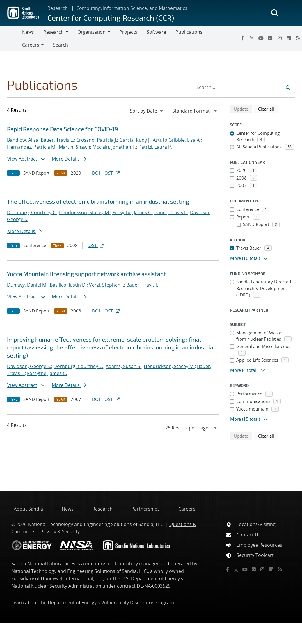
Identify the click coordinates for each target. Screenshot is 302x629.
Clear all (268, 108)
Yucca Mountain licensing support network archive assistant (86, 273)
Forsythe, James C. (132, 212)
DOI (96, 173)
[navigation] (147, 111)
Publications (188, 32)
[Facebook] (242, 38)
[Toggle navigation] (11, 38)
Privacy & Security (60, 531)
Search (60, 45)
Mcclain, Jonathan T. (114, 147)
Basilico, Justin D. (68, 285)
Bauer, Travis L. (57, 140)
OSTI (112, 173)
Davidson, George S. (29, 366)
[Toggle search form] (274, 12)
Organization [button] (91, 32)
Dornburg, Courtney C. (32, 212)
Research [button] (53, 32)
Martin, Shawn (74, 147)
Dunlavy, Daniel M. (27, 285)
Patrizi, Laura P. (155, 147)
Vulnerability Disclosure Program (137, 602)
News (28, 32)
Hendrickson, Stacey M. (84, 212)
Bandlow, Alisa (22, 140)
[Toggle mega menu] (292, 12)
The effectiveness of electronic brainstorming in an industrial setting (98, 201)
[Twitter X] (251, 38)
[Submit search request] (288, 87)
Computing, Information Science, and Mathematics (131, 8)
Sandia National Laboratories (43, 563)
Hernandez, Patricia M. (31, 147)
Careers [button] (30, 45)
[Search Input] (244, 87)
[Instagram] (279, 38)
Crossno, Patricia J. (96, 140)
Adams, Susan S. (123, 366)
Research (57, 8)
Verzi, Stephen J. (106, 285)
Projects (128, 32)
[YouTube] (261, 38)
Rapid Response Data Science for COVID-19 (62, 128)
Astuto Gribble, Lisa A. (177, 140)
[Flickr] (270, 38)
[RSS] (280, 569)
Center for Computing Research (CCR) (110, 17)
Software (156, 32)
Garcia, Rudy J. (134, 140)
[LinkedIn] (289, 38)
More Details (69, 159)
